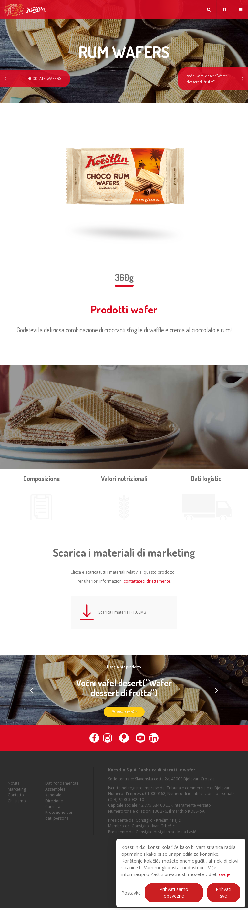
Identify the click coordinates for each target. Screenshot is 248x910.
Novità (14, 789)
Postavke (131, 893)
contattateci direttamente (147, 581)
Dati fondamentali (61, 789)
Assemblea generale (55, 797)
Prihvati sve (223, 892)
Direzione (54, 806)
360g (124, 277)
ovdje (225, 874)
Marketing (17, 794)
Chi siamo (17, 806)
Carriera (52, 812)
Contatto (16, 800)
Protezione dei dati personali (58, 820)
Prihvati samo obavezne (174, 892)
